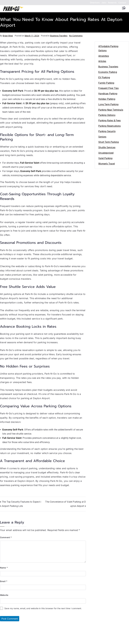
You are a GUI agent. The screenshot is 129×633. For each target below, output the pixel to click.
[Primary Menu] (123, 8)
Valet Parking (105, 158)
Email (3, 581)
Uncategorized (105, 152)
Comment (6, 537)
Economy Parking (107, 72)
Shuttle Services (106, 147)
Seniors (102, 136)
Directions (95, 2)
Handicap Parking (107, 93)
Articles (102, 61)
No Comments (75, 36)
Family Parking (106, 83)
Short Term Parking (108, 142)
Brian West (8, 36)
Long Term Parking (108, 104)
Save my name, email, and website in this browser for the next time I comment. (43, 608)
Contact (122, 2)
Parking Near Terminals (110, 109)
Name (4, 567)
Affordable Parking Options (108, 48)
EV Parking (104, 77)
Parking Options (106, 115)
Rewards (112, 2)
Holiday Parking (106, 99)
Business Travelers (59, 36)
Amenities (103, 56)
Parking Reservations (109, 126)
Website (4, 595)
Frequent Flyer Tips (108, 88)
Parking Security (107, 131)
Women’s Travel (106, 163)
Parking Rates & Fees (109, 120)
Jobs (103, 2)
